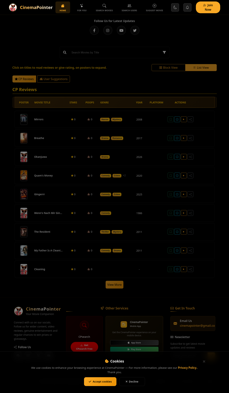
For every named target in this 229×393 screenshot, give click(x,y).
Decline (132, 381)
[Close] (204, 362)
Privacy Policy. (187, 367)
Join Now (208, 7)
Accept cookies (100, 381)
